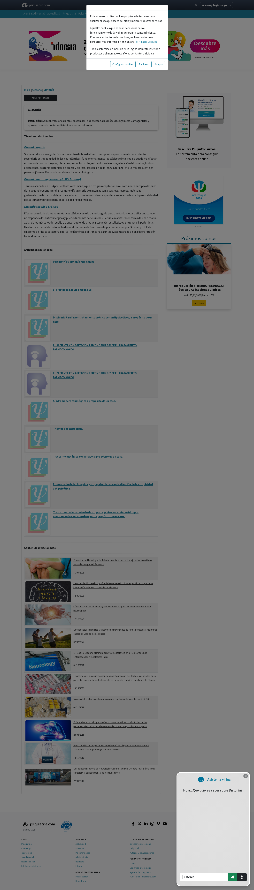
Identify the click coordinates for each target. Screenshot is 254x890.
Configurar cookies (122, 64)
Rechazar (144, 64)
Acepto (159, 64)
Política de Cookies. (146, 42)
